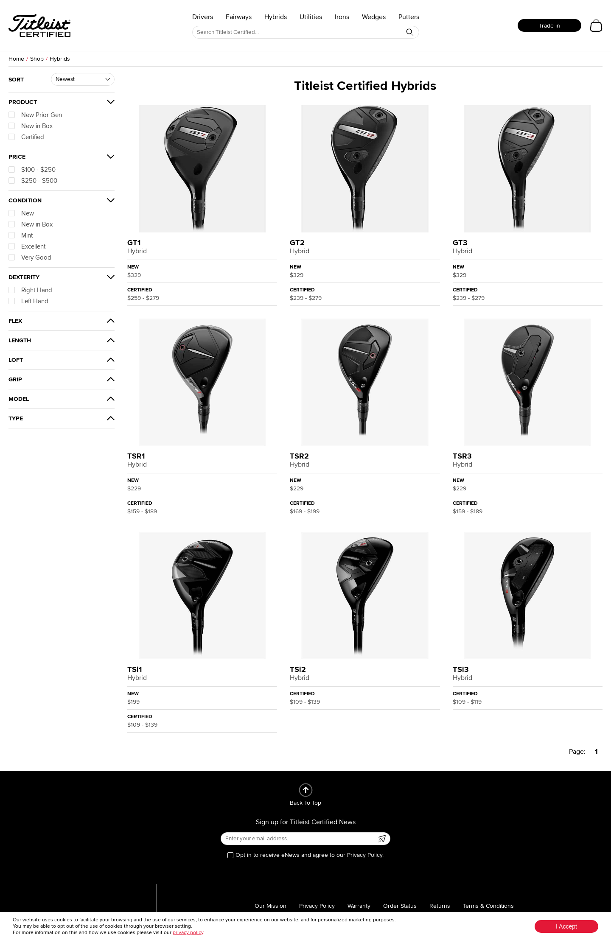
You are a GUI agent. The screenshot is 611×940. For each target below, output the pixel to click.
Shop (37, 58)
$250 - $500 (32, 180)
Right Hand (30, 290)
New (21, 213)
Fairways (239, 17)
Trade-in (549, 25)
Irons (342, 17)
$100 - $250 (32, 169)
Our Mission (270, 905)
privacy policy (188, 932)
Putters (408, 17)
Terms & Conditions (488, 905)
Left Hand (28, 301)
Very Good (29, 257)
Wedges (374, 17)
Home (16, 58)
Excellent (26, 246)
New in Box (30, 126)
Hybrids (275, 17)
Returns (439, 905)
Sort (16, 79)
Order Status (400, 905)
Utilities (311, 17)
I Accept (566, 926)
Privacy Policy (317, 905)
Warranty (359, 905)
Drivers (202, 17)
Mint (20, 235)
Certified (26, 137)
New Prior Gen (35, 115)
